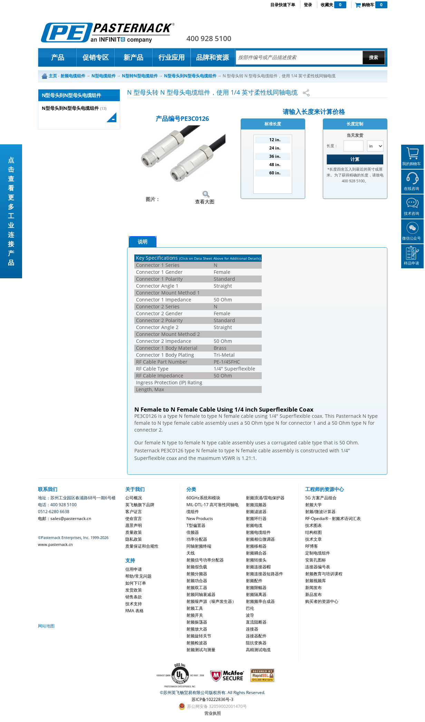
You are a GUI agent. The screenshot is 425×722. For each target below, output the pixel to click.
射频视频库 (315, 581)
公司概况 (133, 498)
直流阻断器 (256, 622)
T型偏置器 (195, 525)
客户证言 (133, 511)
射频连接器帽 (258, 567)
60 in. (274, 173)
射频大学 (313, 505)
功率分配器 (196, 539)
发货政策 (133, 590)
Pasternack (107, 32)
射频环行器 (256, 518)
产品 (57, 57)
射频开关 (194, 615)
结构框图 (313, 532)
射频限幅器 (256, 587)
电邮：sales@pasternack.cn (64, 518)
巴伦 (250, 608)
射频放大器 (196, 629)
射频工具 (194, 608)
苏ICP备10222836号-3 (212, 699)
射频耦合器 (256, 553)
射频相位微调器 (260, 539)
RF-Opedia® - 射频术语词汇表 (333, 518)
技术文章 (313, 539)
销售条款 (133, 597)
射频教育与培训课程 (323, 574)
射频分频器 (196, 574)
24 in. (274, 148)
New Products (199, 518)
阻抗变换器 (256, 643)
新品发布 (313, 594)
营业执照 (212, 713)
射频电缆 (254, 525)
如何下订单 (135, 583)
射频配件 (254, 581)
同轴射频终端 (198, 546)
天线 (190, 553)
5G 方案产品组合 (321, 498)
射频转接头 (256, 560)
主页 (53, 76)
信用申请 (133, 569)
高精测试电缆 (258, 650)
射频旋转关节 (198, 636)
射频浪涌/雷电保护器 (265, 498)
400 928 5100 (208, 38)
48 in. (274, 164)
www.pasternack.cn (55, 544)
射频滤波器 (256, 511)
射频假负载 (196, 567)
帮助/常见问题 (138, 576)
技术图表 (313, 525)
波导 (250, 615)
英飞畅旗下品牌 (139, 505)
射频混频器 (256, 505)
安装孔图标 (315, 560)
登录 (308, 5)
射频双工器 (196, 587)
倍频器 (192, 532)
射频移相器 (256, 546)
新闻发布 (313, 587)
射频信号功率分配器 (205, 560)
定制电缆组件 (317, 553)
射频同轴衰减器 (200, 594)
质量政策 (133, 532)
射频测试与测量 (200, 650)
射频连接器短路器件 (264, 574)
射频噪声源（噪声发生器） (211, 601)
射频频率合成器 (260, 601)
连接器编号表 (317, 567)
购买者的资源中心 (321, 601)
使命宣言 (133, 518)
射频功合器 (196, 581)
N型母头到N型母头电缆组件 (70, 108)
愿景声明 (133, 525)
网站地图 (46, 626)
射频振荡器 (196, 622)
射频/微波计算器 (320, 511)
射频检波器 (196, 643)
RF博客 (311, 546)
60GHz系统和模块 (203, 498)
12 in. (274, 140)
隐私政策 (133, 539)
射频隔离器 (256, 594)
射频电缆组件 (258, 532)
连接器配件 (256, 636)
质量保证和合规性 (141, 546)
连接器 (252, 629)
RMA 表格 (134, 611)
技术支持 (133, 604)
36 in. (274, 156)
